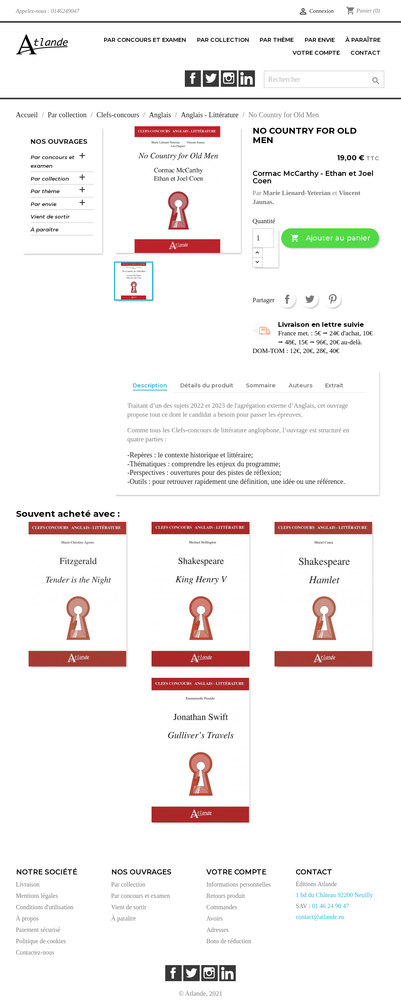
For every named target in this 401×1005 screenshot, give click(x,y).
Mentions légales (37, 895)
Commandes (221, 907)
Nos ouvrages (59, 141)
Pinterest (332, 299)
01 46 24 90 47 (330, 906)
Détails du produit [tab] (206, 385)
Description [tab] (150, 385)
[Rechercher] (324, 79)
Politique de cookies (41, 941)
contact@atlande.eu (320, 917)
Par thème (45, 191)
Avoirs (214, 918)
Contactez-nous (35, 952)
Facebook (193, 78)
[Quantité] (263, 238)
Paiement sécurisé (38, 929)
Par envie (43, 204)
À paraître (44, 229)
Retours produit (225, 895)
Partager (287, 299)
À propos (27, 918)
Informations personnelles (238, 884)
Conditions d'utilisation (45, 907)
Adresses (217, 929)
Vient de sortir (50, 216)
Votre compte (236, 872)
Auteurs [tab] (300, 385)
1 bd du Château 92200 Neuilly (334, 895)
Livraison (28, 884)
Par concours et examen (52, 161)
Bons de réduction (228, 941)
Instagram (229, 78)
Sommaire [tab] (261, 385)
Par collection (50, 179)
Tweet (309, 299)
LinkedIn (246, 78)
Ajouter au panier (330, 238)
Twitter (211, 78)
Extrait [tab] (334, 385)
